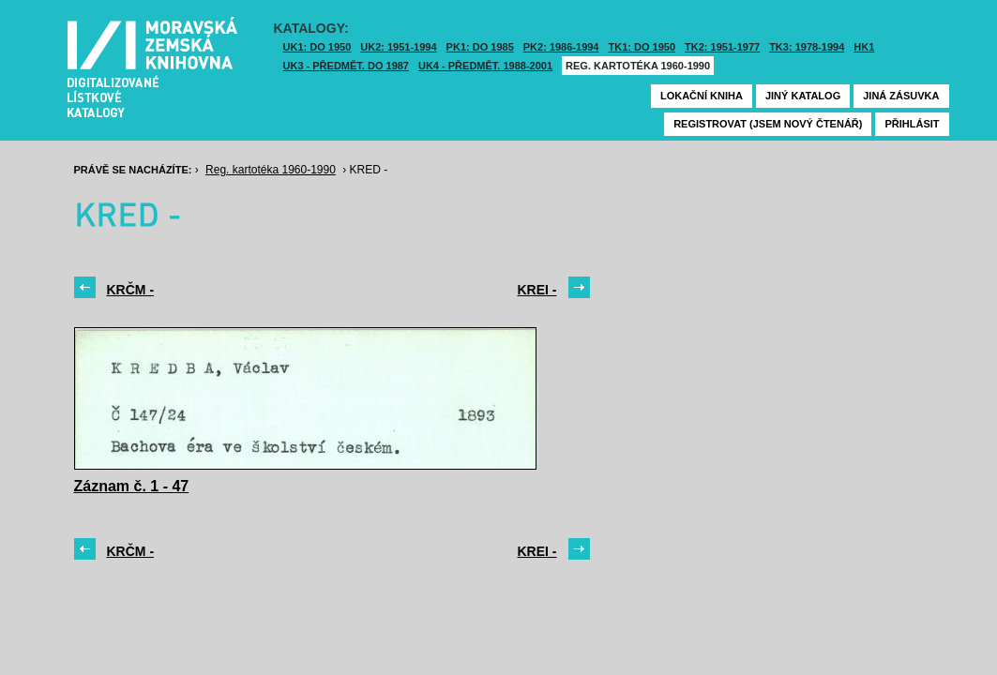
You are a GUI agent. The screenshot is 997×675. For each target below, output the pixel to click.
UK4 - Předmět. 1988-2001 (485, 65)
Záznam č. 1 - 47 (131, 486)
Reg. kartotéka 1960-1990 (638, 65)
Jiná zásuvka (901, 95)
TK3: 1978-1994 (806, 46)
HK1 (863, 46)
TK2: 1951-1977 (722, 46)
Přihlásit (911, 123)
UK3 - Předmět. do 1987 (346, 65)
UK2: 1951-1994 (398, 46)
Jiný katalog (802, 95)
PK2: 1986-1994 (561, 46)
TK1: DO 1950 (642, 46)
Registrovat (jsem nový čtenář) (767, 123)
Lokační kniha (701, 95)
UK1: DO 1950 (317, 46)
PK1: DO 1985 (480, 46)
